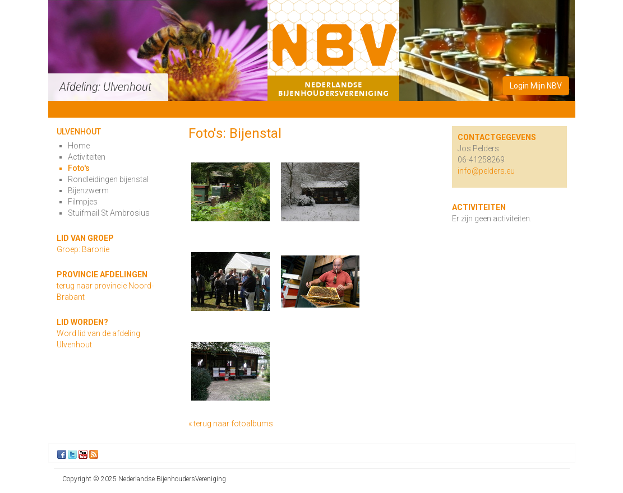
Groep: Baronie (83, 249)
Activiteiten (86, 156)
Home (79, 145)
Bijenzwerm (88, 190)
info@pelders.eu (486, 170)
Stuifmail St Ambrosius (109, 212)
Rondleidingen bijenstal (108, 179)
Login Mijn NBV (536, 85)
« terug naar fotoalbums (230, 423)
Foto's (79, 168)
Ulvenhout (79, 131)
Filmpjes (83, 201)
